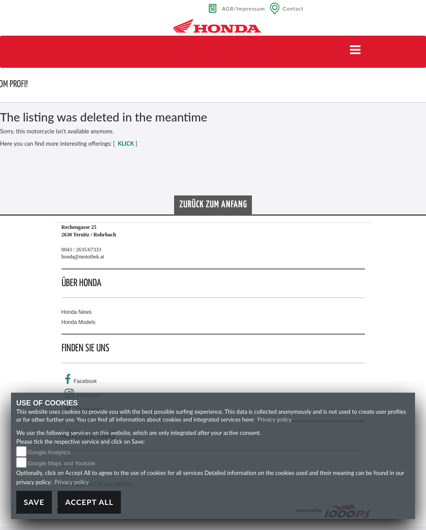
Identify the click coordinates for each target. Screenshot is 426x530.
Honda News (77, 312)
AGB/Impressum (243, 8)
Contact (293, 8)
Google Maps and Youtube (61, 463)
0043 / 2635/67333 (82, 250)
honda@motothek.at (83, 257)
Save (34, 502)
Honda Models (78, 322)
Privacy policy (274, 419)
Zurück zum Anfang (213, 204)
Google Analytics (49, 452)
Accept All (89, 502)
